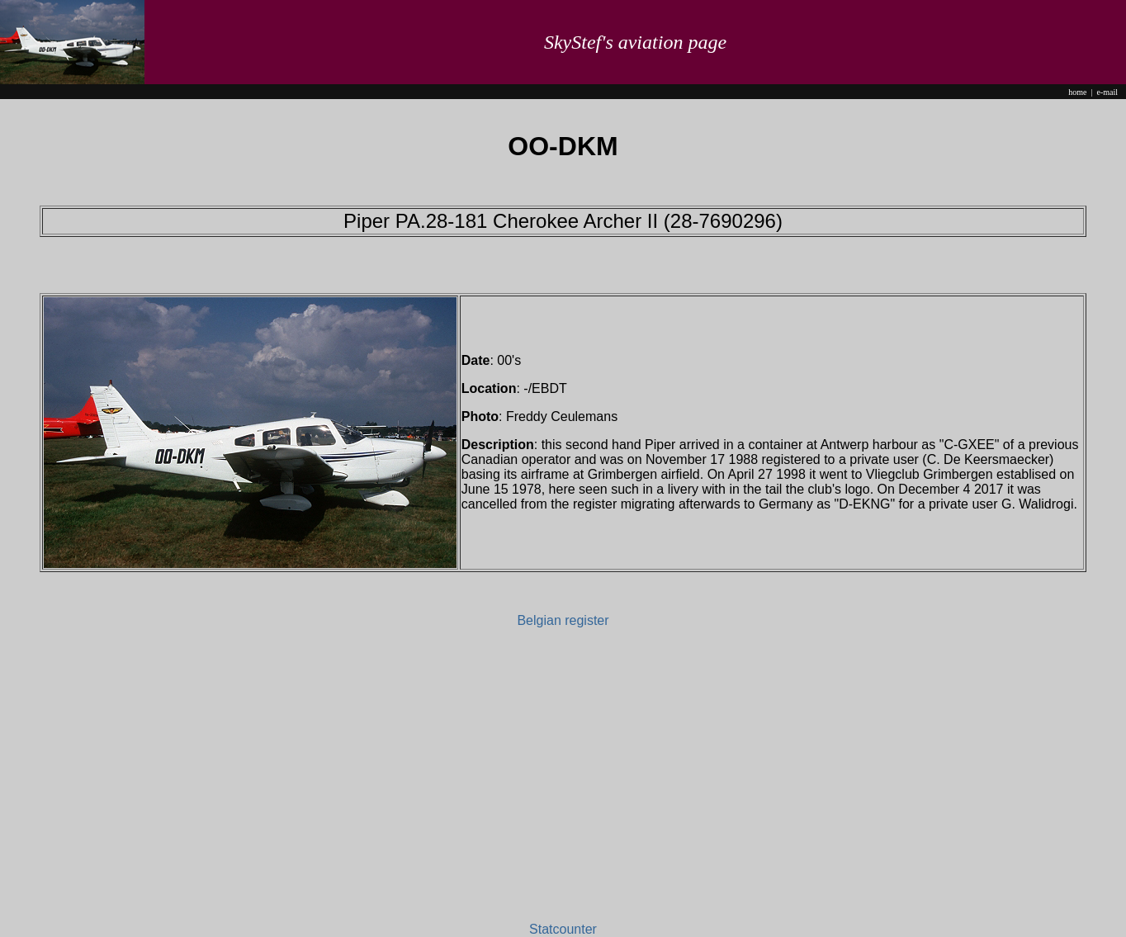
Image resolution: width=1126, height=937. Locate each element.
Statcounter (563, 929)
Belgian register (562, 620)
